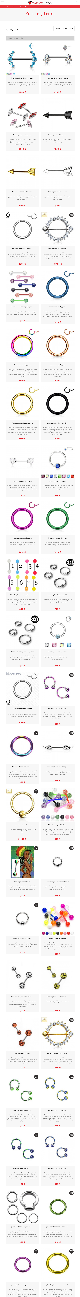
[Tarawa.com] (40, 2)
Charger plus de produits (15, 38)
